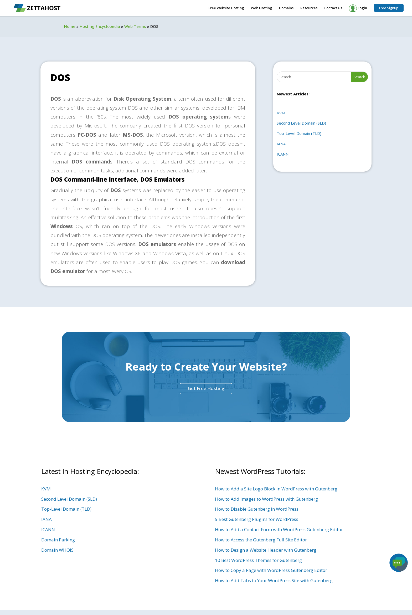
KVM (281, 112)
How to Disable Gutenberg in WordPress (256, 509)
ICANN (283, 154)
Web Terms (135, 26)
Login (358, 8)
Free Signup (388, 8)
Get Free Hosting (206, 388)
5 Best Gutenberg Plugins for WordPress (256, 519)
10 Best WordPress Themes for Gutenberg (258, 560)
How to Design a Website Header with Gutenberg (265, 550)
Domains (286, 8)
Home (69, 26)
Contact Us (333, 8)
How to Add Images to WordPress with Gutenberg (266, 499)
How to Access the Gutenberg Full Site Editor (261, 540)
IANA (281, 143)
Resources (308, 8)
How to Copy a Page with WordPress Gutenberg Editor (271, 570)
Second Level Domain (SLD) (301, 123)
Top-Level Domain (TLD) (299, 133)
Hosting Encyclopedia (100, 26)
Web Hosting (261, 8)
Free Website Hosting (226, 8)
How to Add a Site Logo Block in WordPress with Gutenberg (276, 489)
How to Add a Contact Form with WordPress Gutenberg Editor (279, 529)
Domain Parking (58, 540)
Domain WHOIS (57, 550)
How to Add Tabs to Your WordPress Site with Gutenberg (274, 580)
